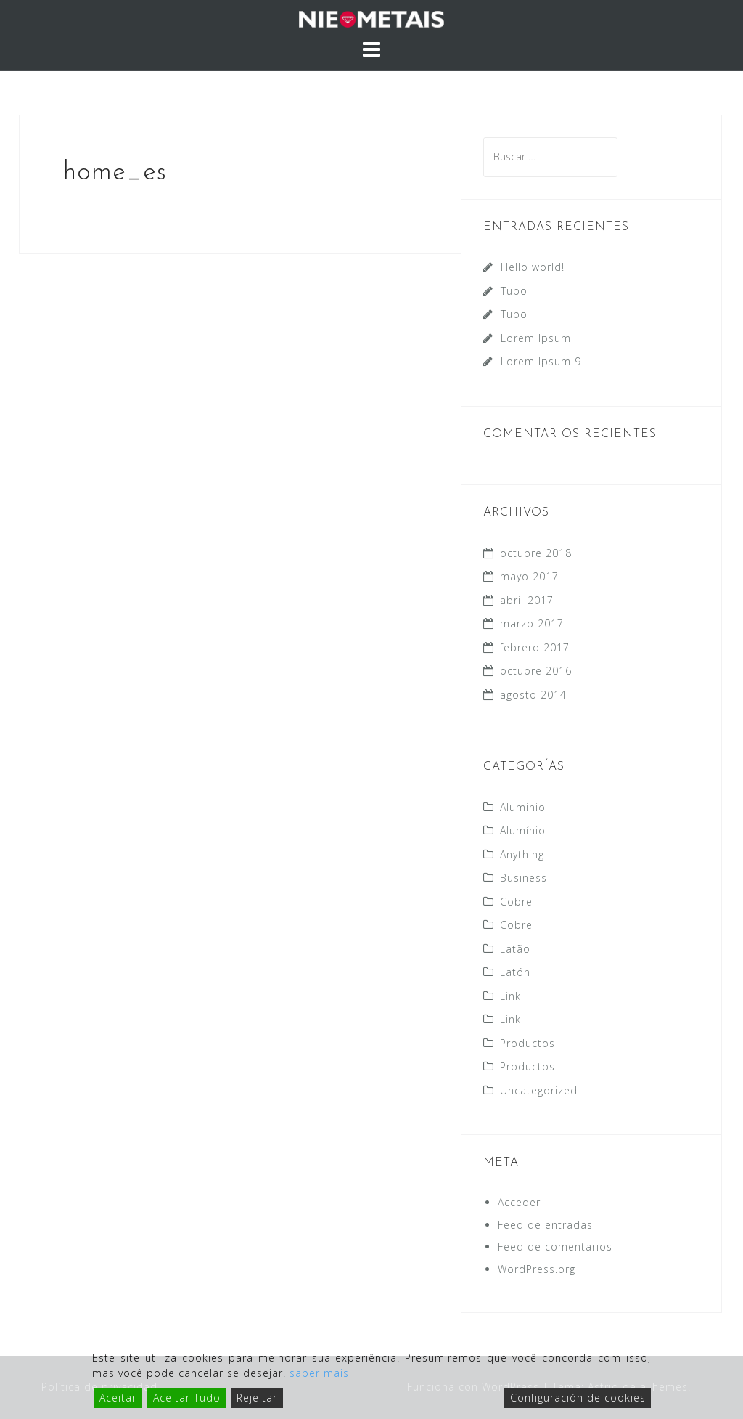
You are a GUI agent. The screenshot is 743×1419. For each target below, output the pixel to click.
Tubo (514, 291)
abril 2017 (527, 600)
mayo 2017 (529, 576)
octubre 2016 (536, 671)
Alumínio (523, 830)
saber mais (319, 1373)
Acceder (519, 1202)
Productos (527, 1043)
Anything (522, 854)
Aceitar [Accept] (117, 1397)
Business (523, 878)
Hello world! (533, 267)
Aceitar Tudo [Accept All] (187, 1397)
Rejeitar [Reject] (257, 1397)
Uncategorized (539, 1090)
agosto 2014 (533, 695)
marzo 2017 (532, 623)
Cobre (516, 901)
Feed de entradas (545, 1225)
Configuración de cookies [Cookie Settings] (578, 1397)
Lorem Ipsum (536, 338)
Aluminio (523, 807)
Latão (515, 949)
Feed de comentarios (555, 1246)
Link (510, 996)
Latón (515, 972)
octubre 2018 (536, 553)
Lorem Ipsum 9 (541, 361)
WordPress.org (536, 1269)
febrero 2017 (535, 647)
